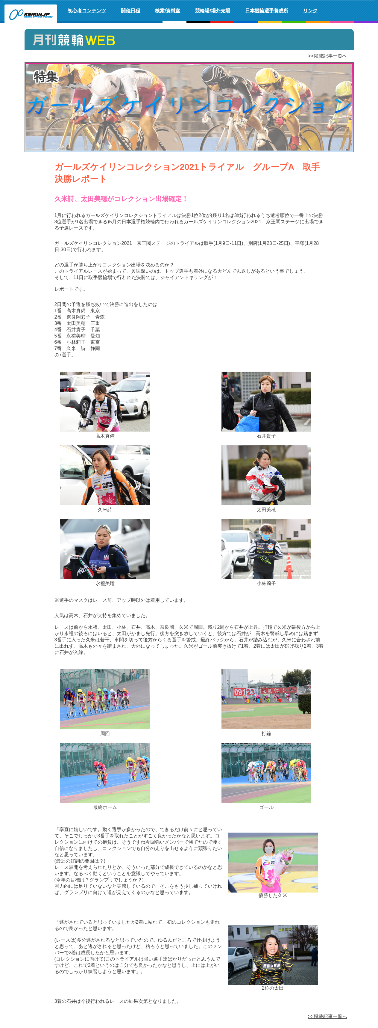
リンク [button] (310, 10)
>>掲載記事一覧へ (327, 55)
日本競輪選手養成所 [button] (266, 10)
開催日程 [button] (130, 10)
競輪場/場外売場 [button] (212, 10)
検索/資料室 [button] (167, 10)
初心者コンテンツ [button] (87, 10)
